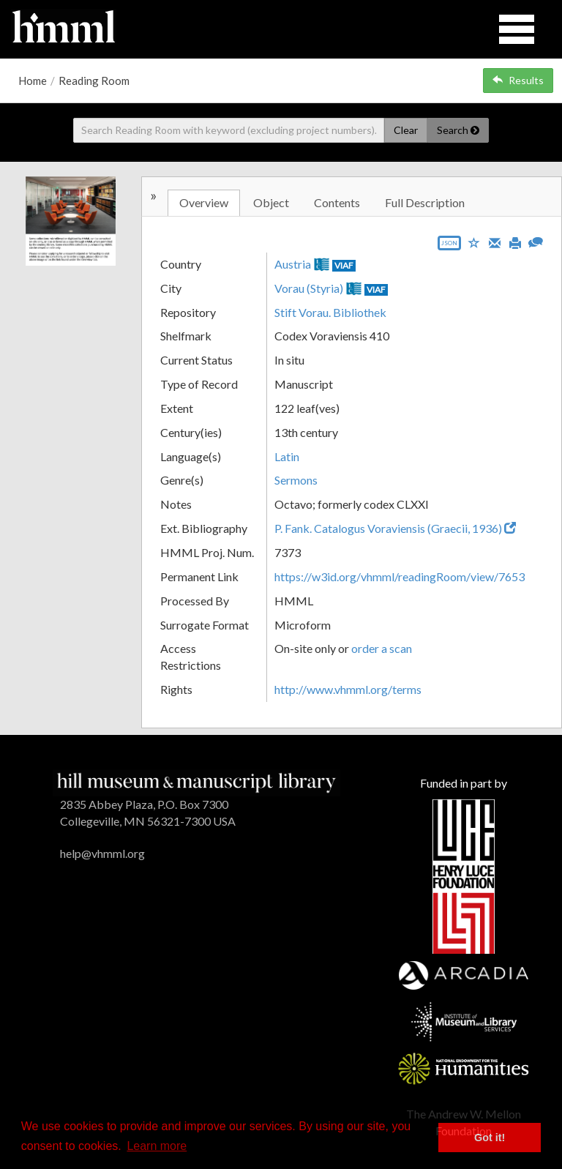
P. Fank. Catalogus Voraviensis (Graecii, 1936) (395, 528)
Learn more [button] (157, 1146)
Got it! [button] (489, 1137)
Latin (286, 456)
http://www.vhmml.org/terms (348, 689)
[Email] (495, 241)
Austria (292, 264)
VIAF (343, 265)
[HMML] (196, 781)
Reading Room (94, 80)
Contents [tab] (337, 202)
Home (32, 80)
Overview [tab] (203, 202)
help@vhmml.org (102, 853)
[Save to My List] (474, 242)
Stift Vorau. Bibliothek (330, 312)
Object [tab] (271, 202)
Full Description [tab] (425, 202)
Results (518, 80)
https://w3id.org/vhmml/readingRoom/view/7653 (399, 576)
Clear (406, 130)
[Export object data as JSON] (449, 246)
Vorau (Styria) (308, 288)
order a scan (381, 648)
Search (458, 130)
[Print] (515, 241)
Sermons (296, 480)
